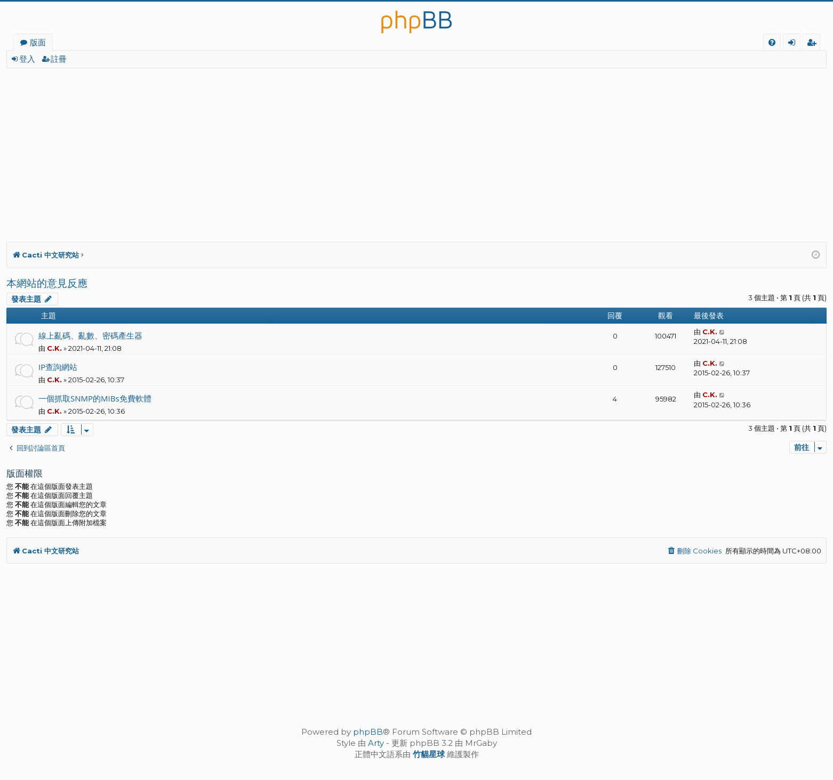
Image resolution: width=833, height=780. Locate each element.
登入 (27, 59)
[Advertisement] (326, 148)
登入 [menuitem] (794, 44)
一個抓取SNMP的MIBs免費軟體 (94, 398)
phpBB (368, 732)
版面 (38, 42)
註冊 (59, 59)
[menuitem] (772, 42)
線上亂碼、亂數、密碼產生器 (90, 335)
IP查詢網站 (57, 366)
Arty (376, 743)
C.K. (54, 348)
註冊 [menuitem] (813, 44)
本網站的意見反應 (46, 283)
